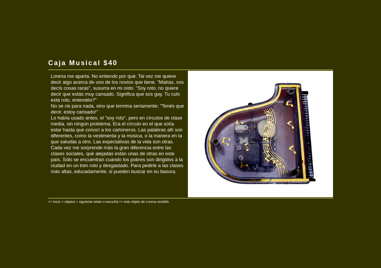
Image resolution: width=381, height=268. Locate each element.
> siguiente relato (89, 202)
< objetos (69, 202)
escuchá (112, 202)
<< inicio (54, 202)
